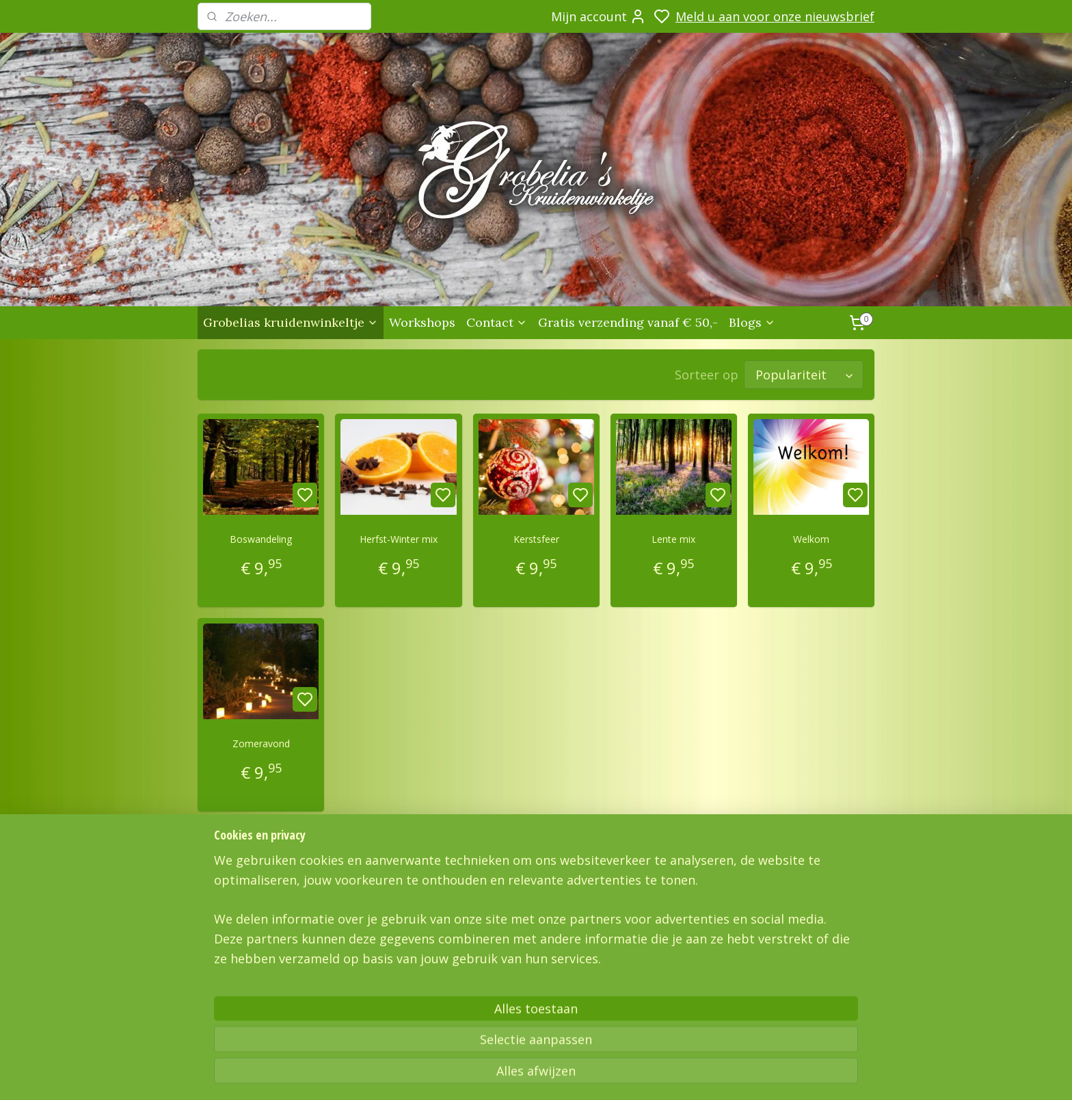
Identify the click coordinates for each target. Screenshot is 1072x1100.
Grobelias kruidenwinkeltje (290, 322)
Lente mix (673, 539)
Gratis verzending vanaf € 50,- (628, 322)
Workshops (422, 322)
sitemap (691, 1075)
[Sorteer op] (804, 374)
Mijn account (598, 16)
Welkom (811, 539)
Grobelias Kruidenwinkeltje (250, 983)
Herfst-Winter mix (399, 539)
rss (719, 1075)
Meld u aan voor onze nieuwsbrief (774, 16)
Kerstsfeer (536, 539)
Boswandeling (261, 539)
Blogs (752, 322)
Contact (496, 322)
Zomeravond (261, 743)
